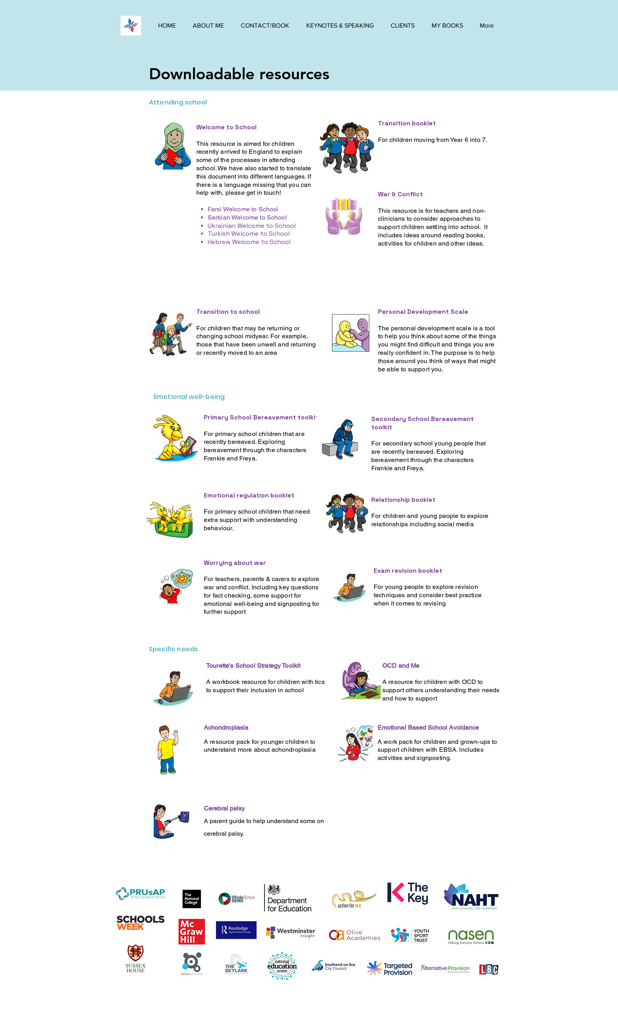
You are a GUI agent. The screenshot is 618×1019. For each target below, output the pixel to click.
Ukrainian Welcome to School (252, 226)
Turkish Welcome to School (249, 233)
